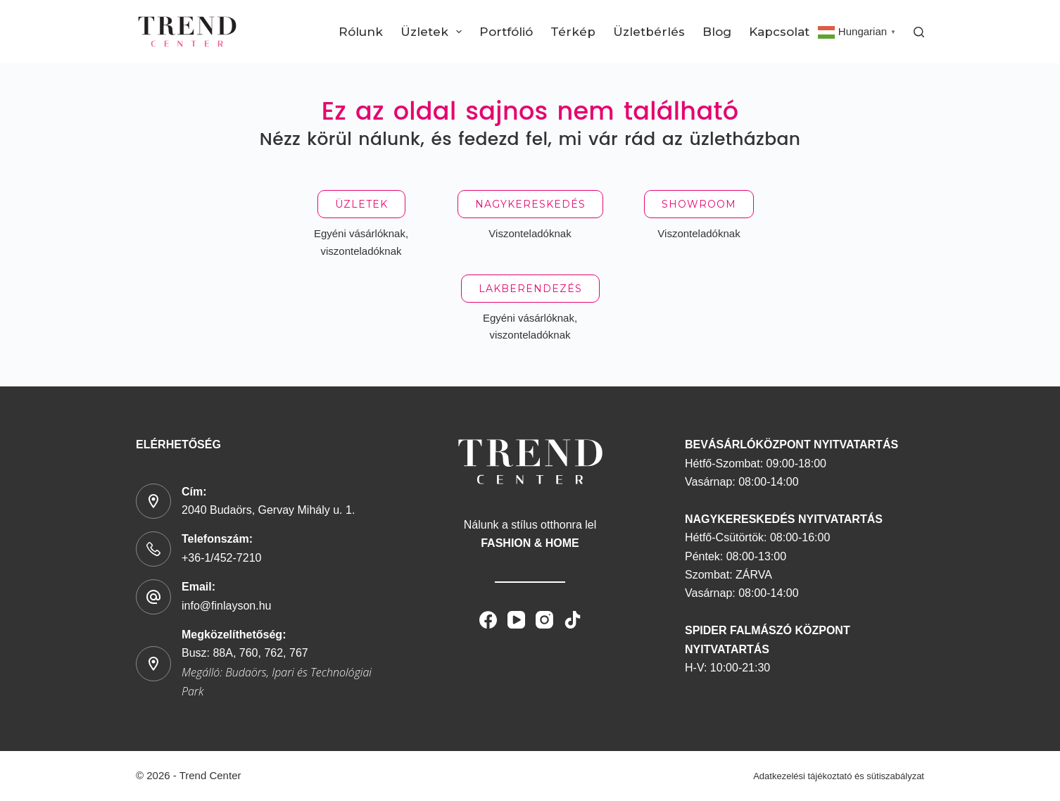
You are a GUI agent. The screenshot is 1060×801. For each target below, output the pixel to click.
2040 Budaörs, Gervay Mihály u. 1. (268, 510)
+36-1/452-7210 (221, 558)
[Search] (919, 32)
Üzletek (433, 31)
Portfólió (506, 32)
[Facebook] (488, 620)
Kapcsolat (779, 32)
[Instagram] (544, 620)
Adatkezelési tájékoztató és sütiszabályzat (838, 776)
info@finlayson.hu (226, 606)
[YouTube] (516, 620)
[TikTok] (572, 620)
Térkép (572, 32)
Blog (716, 32)
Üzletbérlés (649, 32)
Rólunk (361, 32)
